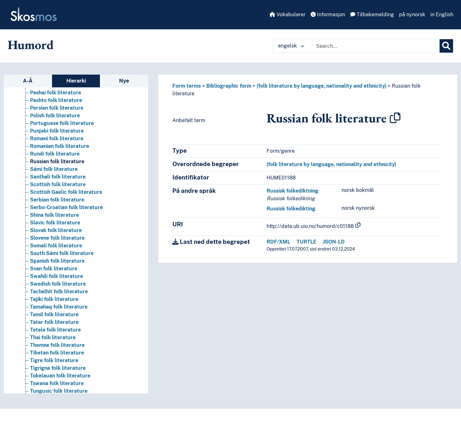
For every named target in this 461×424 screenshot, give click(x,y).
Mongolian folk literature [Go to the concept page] (60, 361)
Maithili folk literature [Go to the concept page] (57, 292)
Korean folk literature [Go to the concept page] (56, 208)
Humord (31, 44)
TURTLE (306, 242)
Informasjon (328, 14)
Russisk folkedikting (291, 209)
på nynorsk (412, 14)
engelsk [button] (291, 46)
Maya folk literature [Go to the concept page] (54, 338)
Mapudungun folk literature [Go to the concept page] (64, 315)
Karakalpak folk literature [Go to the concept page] (61, 116)
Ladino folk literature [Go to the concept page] (55, 239)
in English (441, 14)
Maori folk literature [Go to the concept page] (54, 308)
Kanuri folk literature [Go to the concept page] (55, 101)
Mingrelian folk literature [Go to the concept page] (60, 354)
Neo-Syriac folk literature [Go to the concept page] (61, 384)
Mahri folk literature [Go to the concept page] (54, 285)
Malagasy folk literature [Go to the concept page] (59, 300)
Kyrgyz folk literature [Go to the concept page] (56, 231)
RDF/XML (278, 242)
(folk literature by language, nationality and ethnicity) (321, 86)
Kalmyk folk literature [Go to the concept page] (57, 94)
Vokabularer (287, 14)
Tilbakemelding (372, 14)
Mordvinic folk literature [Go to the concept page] (59, 369)
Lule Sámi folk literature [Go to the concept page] (59, 270)
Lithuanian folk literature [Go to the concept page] (60, 262)
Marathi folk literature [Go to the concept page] (57, 323)
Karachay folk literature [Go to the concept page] (59, 109)
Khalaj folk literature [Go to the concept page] (55, 147)
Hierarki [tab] (76, 81)
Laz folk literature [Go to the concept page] (52, 254)
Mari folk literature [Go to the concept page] (53, 331)
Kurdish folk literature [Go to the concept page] (57, 216)
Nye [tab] (124, 81)
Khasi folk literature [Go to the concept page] (54, 162)
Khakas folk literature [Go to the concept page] (56, 139)
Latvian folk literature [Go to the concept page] (56, 247)
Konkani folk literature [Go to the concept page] (57, 201)
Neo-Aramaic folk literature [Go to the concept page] (64, 377)
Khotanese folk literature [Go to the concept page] (60, 193)
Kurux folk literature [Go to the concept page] (55, 224)
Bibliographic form (228, 86)
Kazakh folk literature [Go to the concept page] (56, 132)
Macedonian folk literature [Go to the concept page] (62, 277)
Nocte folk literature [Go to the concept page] (55, 392)
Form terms (186, 86)
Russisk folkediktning (292, 191)
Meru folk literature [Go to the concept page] (54, 346)
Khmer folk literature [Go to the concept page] (55, 170)
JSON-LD (334, 242)
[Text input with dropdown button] (376, 46)
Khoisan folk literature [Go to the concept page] (57, 185)
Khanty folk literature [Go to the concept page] (56, 155)
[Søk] (446, 46)
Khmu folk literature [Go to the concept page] (54, 178)
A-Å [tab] (28, 81)
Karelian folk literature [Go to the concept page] (58, 124)
